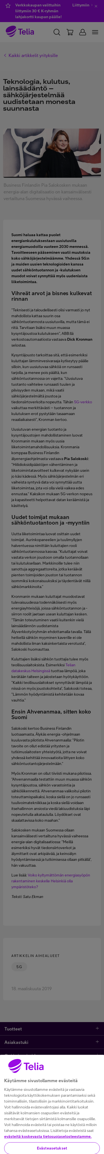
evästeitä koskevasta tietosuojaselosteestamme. (48, 1143)
